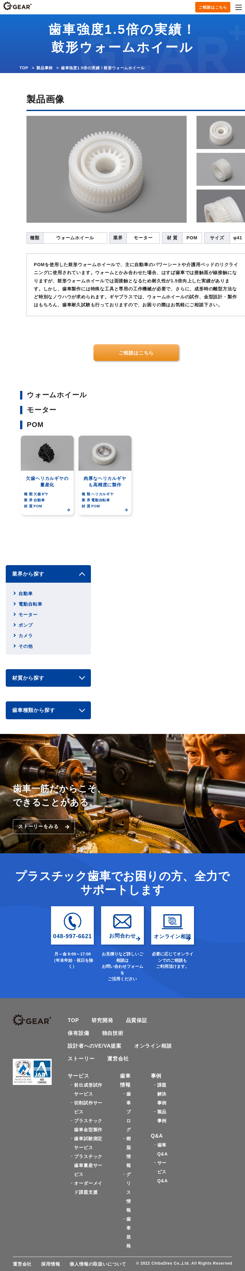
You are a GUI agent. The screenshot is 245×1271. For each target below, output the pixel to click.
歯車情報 (125, 1080)
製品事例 (44, 68)
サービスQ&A (162, 1171)
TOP (23, 68)
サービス (78, 1076)
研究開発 (102, 1020)
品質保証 (136, 1020)
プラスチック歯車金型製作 (88, 1125)
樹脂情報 (128, 1152)
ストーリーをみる (44, 826)
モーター (28, 614)
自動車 (26, 593)
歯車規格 (128, 1232)
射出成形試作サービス (88, 1089)
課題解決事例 (162, 1093)
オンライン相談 (153, 1046)
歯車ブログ (128, 1111)
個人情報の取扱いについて (98, 1264)
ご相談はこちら (212, 7)
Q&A (157, 1136)
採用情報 (50, 1264)
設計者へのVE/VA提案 (94, 1046)
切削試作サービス (88, 1107)
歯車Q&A (162, 1149)
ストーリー (81, 1058)
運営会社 (118, 1058)
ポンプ (26, 625)
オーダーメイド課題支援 (88, 1188)
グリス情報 (128, 1192)
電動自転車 (30, 604)
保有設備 (78, 1033)
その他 (26, 646)
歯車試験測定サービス (88, 1143)
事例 (156, 1076)
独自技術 (112, 1033)
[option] (49, 484)
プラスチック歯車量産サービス (88, 1165)
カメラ (26, 635)
